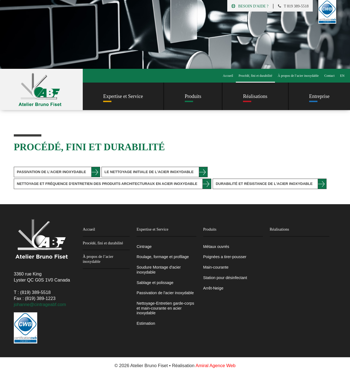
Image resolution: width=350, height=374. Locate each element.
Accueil (228, 76)
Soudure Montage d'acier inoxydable (159, 269)
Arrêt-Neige (213, 288)
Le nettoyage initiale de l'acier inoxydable (149, 172)
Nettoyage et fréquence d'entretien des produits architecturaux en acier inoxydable (107, 184)
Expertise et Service (152, 229)
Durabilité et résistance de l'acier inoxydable (264, 184)
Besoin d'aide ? (249, 6)
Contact (329, 76)
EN (342, 76)
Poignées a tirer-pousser (225, 257)
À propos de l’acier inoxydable (298, 76)
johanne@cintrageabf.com (40, 304)
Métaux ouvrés (216, 246)
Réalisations (279, 229)
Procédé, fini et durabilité (255, 76)
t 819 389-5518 (293, 6)
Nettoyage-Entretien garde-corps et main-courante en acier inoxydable (165, 308)
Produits (210, 229)
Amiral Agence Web (216, 365)
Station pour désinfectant (225, 277)
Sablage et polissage (155, 282)
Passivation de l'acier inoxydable (51, 172)
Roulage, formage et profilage (163, 257)
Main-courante (216, 267)
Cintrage (144, 246)
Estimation (146, 323)
